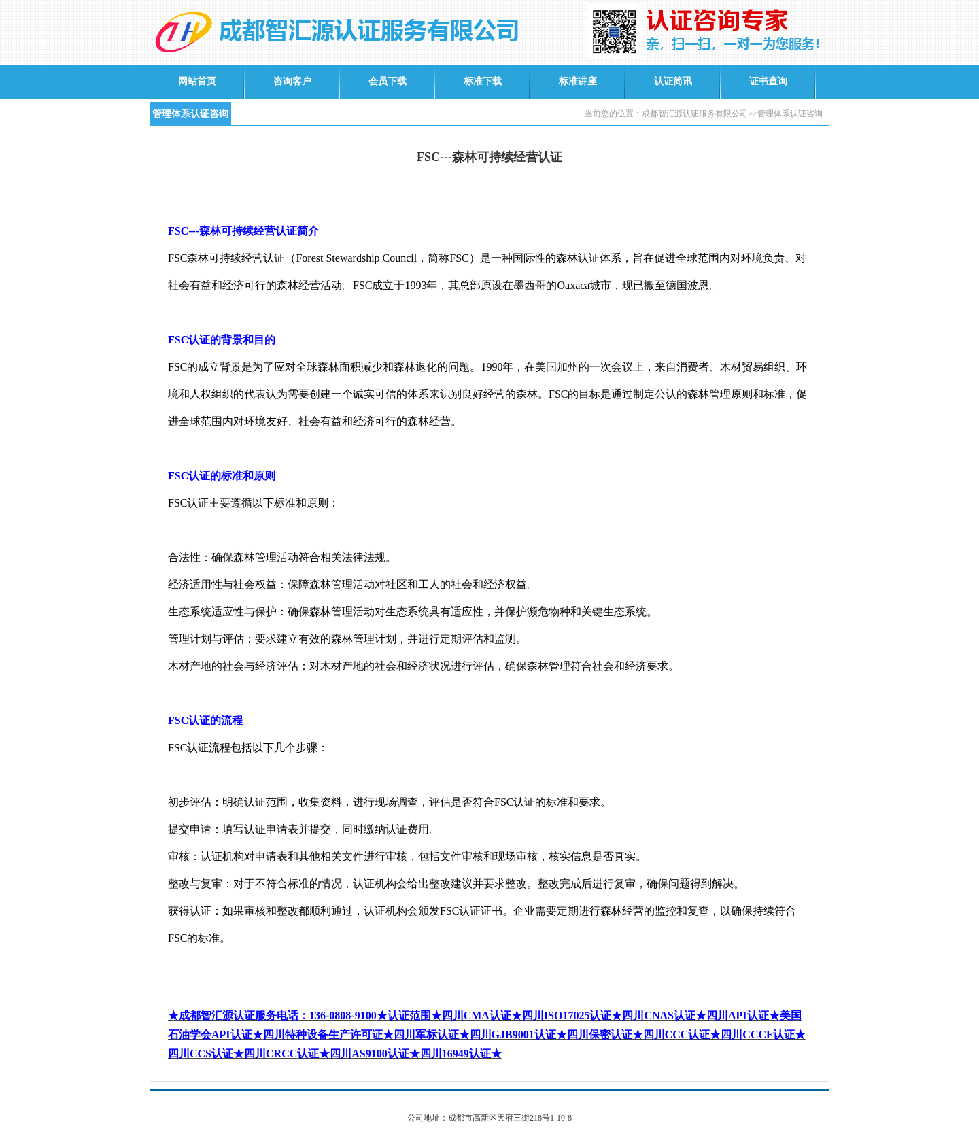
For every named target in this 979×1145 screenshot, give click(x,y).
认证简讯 (673, 81)
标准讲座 (578, 81)
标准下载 (483, 81)
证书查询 (768, 81)
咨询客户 (292, 81)
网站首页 (197, 81)
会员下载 (387, 81)
